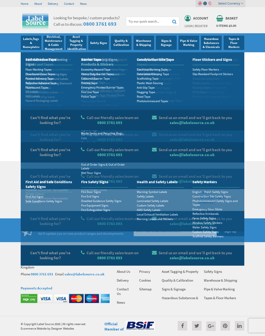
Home (24, 3)
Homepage (53, 146)
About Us (123, 271)
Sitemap (145, 289)
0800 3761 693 (100, 23)
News (83, 3)
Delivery (53, 3)
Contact (69, 3)
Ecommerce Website (34, 328)
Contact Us (123, 291)
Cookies (145, 280)
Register (201, 26)
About (38, 3)
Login (189, 26)
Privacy (144, 271)
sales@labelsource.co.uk (84, 274)
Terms (143, 262)
